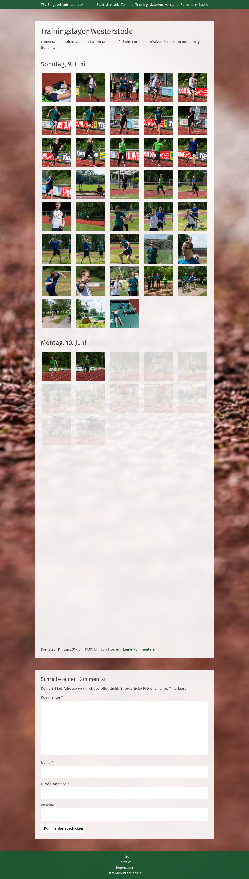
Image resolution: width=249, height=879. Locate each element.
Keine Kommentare (139, 649)
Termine (127, 5)
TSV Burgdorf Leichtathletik (62, 5)
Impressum (124, 868)
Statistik (112, 5)
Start (100, 5)
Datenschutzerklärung (124, 873)
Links (125, 857)
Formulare (189, 5)
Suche (203, 5)
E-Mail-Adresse (55, 784)
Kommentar (52, 697)
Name (47, 762)
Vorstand (172, 5)
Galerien (156, 5)
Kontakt (125, 862)
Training (141, 5)
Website (47, 805)
